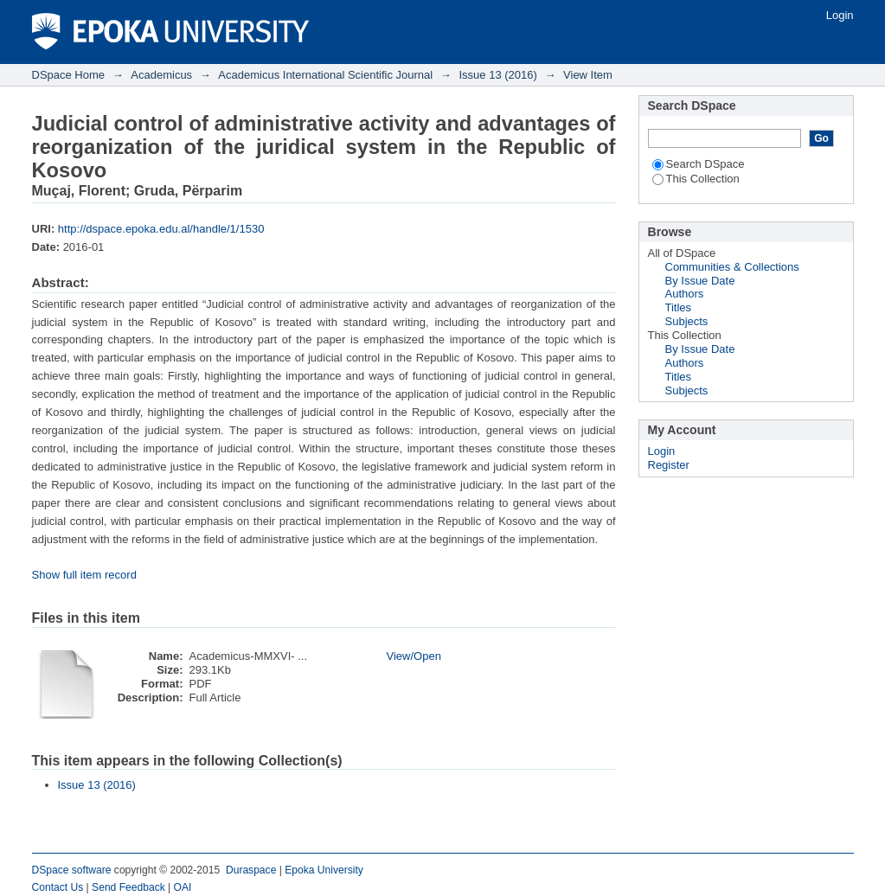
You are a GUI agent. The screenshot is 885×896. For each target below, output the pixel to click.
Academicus (161, 74)
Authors (684, 293)
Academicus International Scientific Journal (325, 74)
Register (668, 464)
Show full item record (84, 574)
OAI (183, 887)
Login (840, 15)
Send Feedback (128, 887)
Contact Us (58, 887)
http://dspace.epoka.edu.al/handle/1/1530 (161, 228)
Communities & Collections (732, 266)
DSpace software (72, 870)
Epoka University (324, 870)
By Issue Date (700, 280)
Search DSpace (698, 163)
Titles (678, 307)
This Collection (696, 178)
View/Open (414, 656)
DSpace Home (69, 74)
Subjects (687, 321)
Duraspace (251, 870)
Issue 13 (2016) (497, 74)
